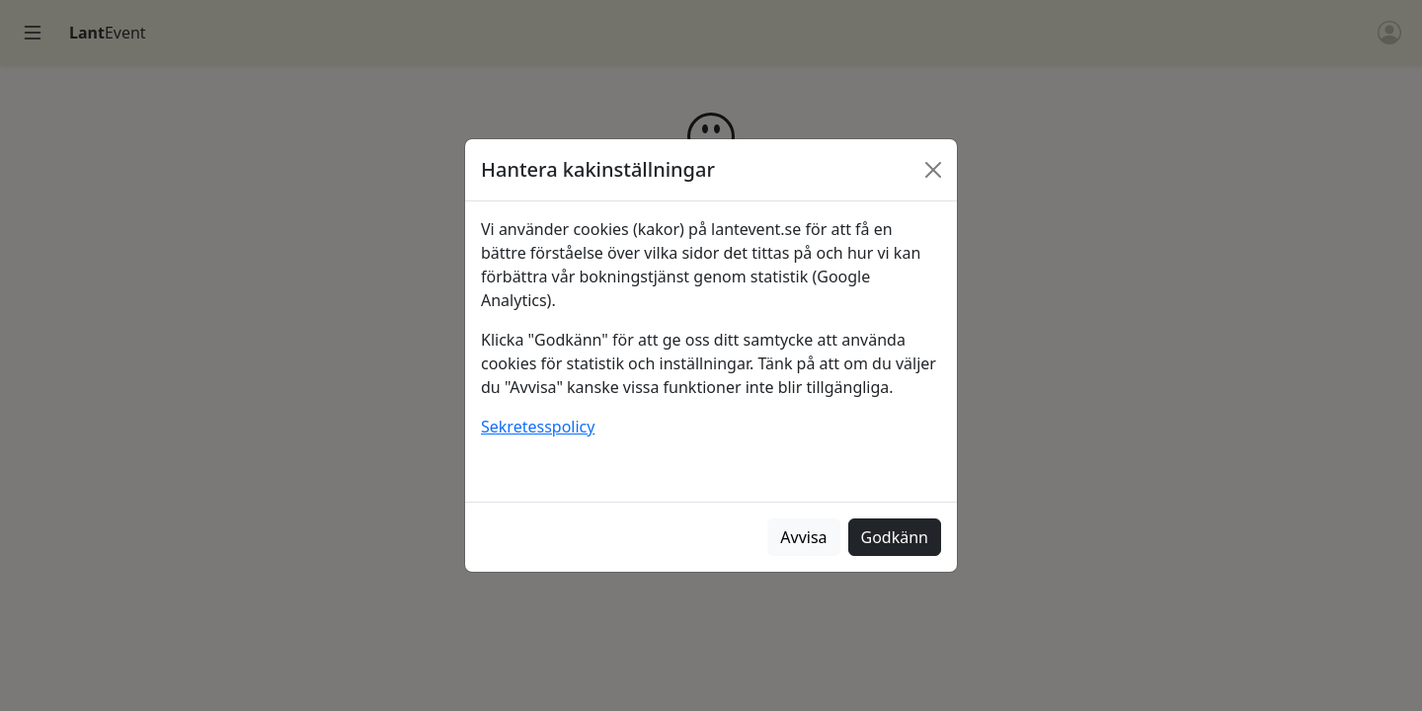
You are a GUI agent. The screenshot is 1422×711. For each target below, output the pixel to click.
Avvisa (803, 537)
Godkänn (894, 537)
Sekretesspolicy (537, 426)
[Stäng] (933, 170)
